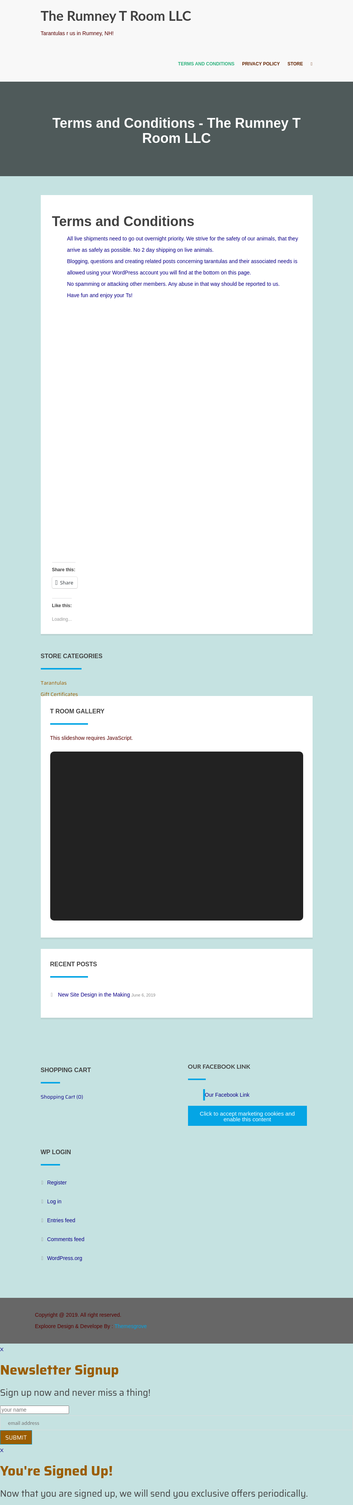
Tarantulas (54, 683)
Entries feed (61, 1220)
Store (295, 64)
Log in (54, 1201)
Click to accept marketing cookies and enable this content (247, 1116)
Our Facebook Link (219, 1066)
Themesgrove (130, 1326)
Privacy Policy (261, 64)
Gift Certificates (59, 694)
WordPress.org (64, 1258)
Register (57, 1183)
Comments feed (66, 1239)
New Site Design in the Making (94, 995)
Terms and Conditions (206, 64)
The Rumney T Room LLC (116, 15)
